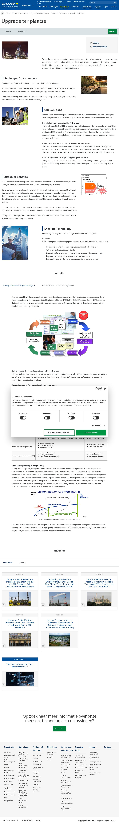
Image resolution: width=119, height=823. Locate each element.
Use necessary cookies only (59, 432)
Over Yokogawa (58, 2)
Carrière (68, 2)
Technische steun (100, 47)
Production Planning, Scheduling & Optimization (22, 793)
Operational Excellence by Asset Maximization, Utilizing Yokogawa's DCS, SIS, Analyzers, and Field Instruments (99, 583)
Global (39, 4)
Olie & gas (7, 752)
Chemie (6, 765)
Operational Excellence (22, 771)
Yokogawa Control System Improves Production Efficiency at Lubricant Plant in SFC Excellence (19, 624)
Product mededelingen (37, 780)
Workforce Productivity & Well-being (22, 754)
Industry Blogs (98, 7)
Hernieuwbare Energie (9, 771)
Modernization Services (59, 13)
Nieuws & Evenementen (44, 2)
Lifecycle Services (35, 773)
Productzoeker (80, 768)
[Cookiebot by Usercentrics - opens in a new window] (97, 388)
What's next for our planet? (66, 756)
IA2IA (63, 773)
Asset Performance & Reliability (23, 765)
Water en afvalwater (7, 788)
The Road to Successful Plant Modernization (19, 665)
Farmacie (7, 798)
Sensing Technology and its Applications (66, 791)
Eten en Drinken (9, 778)
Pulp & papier (8, 781)
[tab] (19, 285)
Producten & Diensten (64, 7)
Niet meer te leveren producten (37, 789)
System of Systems (64, 769)
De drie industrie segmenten (66, 761)
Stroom (6, 768)
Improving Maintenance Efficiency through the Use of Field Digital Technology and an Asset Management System (59, 583)
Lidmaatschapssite (79, 2)
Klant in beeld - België (80, 772)
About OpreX (65, 765)
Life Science (37, 777)
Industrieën (43, 7)
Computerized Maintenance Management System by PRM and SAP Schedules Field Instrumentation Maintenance (20, 583)
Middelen (50, 757)
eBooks (96, 43)
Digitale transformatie (65, 776)
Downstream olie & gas (9, 756)
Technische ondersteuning (80, 756)
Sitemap (38, 820)
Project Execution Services (39, 13)
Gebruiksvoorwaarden (10, 820)
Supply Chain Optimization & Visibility (23, 785)
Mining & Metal (9, 775)
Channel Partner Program (80, 776)
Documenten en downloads (52, 753)
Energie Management (22, 806)
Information (37, 755)
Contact (113, 7)
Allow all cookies (91, 432)
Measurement (37, 761)
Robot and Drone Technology (66, 786)
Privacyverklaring (26, 820)
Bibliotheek (75, 7)
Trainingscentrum (81, 765)
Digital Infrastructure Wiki (65, 808)
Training (35, 784)
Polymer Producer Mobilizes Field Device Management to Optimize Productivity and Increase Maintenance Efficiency (59, 624)
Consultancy (37, 764)
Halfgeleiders (8, 801)
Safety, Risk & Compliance (22, 760)
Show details (97, 426)
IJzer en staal (8, 784)
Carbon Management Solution (22, 800)
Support (105, 7)
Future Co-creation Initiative (67, 802)
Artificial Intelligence (65, 781)
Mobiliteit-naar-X (9, 795)
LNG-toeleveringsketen (10, 761)
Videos (49, 760)
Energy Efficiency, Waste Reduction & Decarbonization (24, 778)
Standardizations (67, 798)
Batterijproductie (9, 792)
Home (7, 13)
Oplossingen (53, 7)
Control (35, 758)
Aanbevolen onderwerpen (87, 7)
